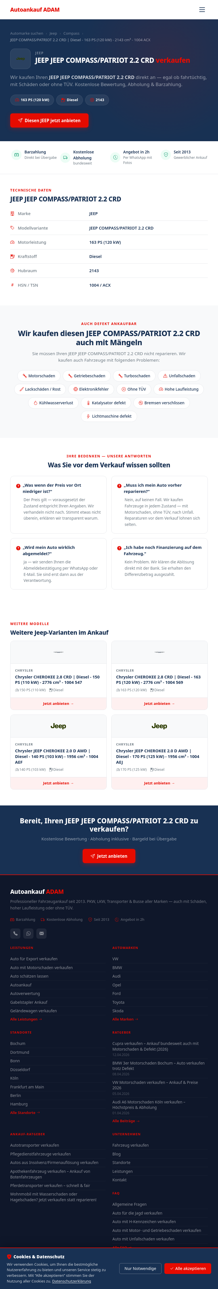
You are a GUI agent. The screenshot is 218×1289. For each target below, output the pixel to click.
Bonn (15, 1060)
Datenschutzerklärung (71, 1281)
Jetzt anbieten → (58, 703)
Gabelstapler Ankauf (28, 1002)
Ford (116, 993)
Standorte (121, 1162)
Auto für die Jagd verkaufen (137, 1213)
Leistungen (122, 1171)
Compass (71, 33)
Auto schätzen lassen (29, 976)
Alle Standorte (25, 1112)
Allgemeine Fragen (129, 1204)
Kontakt (119, 1179)
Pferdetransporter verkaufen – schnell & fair (50, 1185)
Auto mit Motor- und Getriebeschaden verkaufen (156, 1230)
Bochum (17, 1043)
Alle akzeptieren (188, 1268)
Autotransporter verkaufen (34, 1145)
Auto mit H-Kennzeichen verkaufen (144, 1221)
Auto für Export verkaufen (34, 958)
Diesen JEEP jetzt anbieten (49, 120)
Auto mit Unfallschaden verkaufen (143, 1239)
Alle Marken (125, 1019)
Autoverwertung (25, 993)
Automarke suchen (26, 33)
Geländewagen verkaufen (33, 1010)
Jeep (53, 33)
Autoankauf (35, 9)
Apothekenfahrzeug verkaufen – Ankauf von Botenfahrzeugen (50, 1174)
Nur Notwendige (140, 1268)
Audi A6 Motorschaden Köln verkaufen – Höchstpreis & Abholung (148, 1104)
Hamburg (19, 1104)
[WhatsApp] (28, 933)
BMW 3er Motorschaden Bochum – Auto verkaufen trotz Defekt (158, 1065)
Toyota (118, 1002)
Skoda (117, 1010)
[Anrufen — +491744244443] (15, 933)
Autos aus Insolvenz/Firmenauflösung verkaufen (54, 1162)
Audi (116, 976)
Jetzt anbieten (109, 856)
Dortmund (19, 1052)
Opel (116, 985)
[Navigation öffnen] (202, 9)
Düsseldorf (20, 1069)
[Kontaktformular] (41, 933)
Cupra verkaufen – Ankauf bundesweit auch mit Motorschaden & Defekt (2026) (155, 1046)
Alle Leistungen (26, 1019)
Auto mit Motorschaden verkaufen (41, 967)
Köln (14, 1078)
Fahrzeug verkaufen (130, 1145)
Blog (116, 1154)
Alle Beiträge (125, 1121)
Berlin (15, 1095)
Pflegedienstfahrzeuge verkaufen (40, 1154)
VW (115, 958)
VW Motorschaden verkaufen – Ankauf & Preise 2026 (155, 1085)
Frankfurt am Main (27, 1087)
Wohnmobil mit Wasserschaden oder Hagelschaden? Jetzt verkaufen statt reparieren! (53, 1196)
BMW (117, 967)
